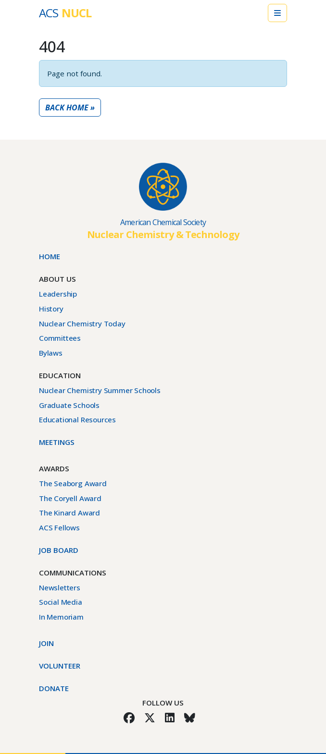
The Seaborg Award (73, 483)
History (51, 308)
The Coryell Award (70, 498)
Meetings (57, 442)
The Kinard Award (69, 512)
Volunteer (59, 665)
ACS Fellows (59, 527)
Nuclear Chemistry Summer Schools (100, 390)
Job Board (58, 550)
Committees (60, 338)
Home (49, 256)
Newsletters (59, 587)
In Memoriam (61, 617)
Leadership (58, 294)
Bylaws (51, 353)
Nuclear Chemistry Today (82, 323)
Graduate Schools (69, 405)
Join (46, 643)
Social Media (60, 602)
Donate (54, 688)
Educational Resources (77, 419)
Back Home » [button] (70, 107)
